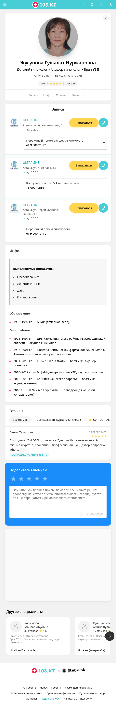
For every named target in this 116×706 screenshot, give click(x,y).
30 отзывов (31, 631)
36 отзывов (100, 631)
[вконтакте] (65, 679)
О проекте (29, 687)
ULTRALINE (31, 120)
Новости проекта (50, 687)
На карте (78, 95)
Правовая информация (60, 693)
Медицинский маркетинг (27, 693)
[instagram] (52, 679)
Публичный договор (92, 693)
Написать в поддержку (77, 698)
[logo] (44, 4)
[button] (5, 4)
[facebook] (58, 679)
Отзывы (61, 95)
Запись (34, 95)
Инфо (47, 95)
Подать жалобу (50, 698)
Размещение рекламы (79, 687)
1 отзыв (70, 83)
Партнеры (30, 698)
